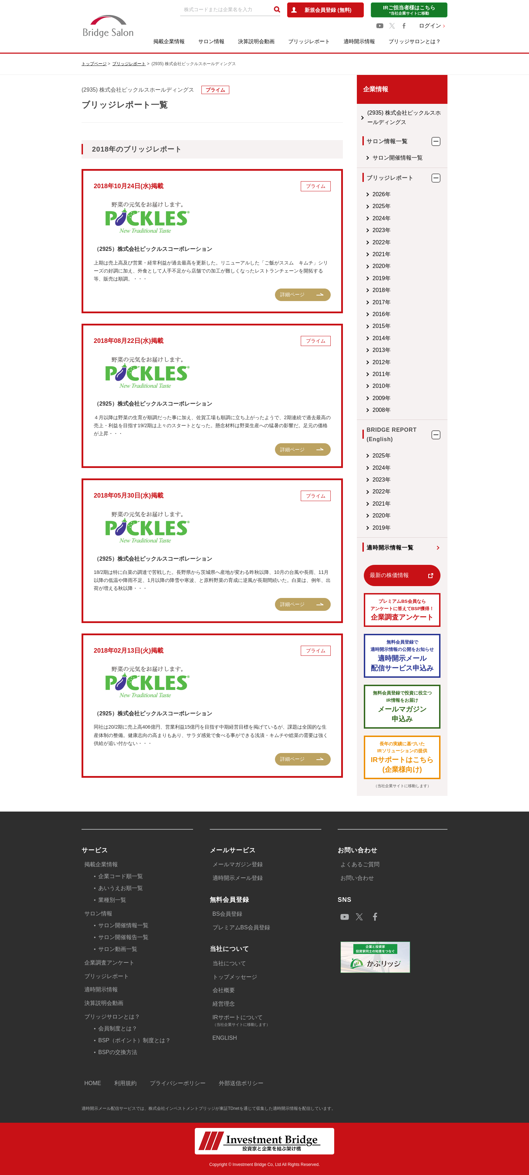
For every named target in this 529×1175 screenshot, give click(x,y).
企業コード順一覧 (120, 876)
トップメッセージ (235, 977)
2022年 (361, 242)
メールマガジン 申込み (392, 706)
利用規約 (125, 1083)
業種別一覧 (112, 900)
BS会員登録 (227, 914)
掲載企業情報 (169, 41)
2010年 (361, 386)
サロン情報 (211, 41)
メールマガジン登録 (238, 864)
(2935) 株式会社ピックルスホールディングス (391, 117)
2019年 (361, 278)
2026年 (361, 194)
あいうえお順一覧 (120, 888)
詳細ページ (271, 294)
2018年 (361, 290)
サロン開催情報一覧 (377, 158)
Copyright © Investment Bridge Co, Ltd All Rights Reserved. (264, 1164)
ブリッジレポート (309, 41)
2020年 (361, 266)
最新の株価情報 (368, 575)
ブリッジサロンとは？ (415, 41)
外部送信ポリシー (241, 1083)
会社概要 (224, 990)
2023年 (361, 230)
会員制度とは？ (117, 1028)
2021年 (361, 254)
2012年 (361, 362)
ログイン (430, 26)
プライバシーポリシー (178, 1083)
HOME (92, 1083)
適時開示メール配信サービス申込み (392, 655)
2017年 (361, 302)
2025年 (361, 206)
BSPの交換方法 (117, 1052)
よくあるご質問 (360, 864)
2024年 (361, 218)
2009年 (361, 398)
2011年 (361, 374)
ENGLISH (225, 1038)
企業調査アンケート (392, 609)
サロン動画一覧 (117, 949)
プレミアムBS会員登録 (241, 927)
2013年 (361, 350)
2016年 (361, 314)
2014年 (361, 338)
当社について (229, 963)
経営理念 (224, 1004)
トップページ (94, 63)
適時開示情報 (359, 41)
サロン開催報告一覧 (123, 937)
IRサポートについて (267, 1021)
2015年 (361, 326)
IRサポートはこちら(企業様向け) (392, 757)
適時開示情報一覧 (369, 548)
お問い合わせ (357, 878)
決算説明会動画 (256, 41)
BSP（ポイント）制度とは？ (134, 1040)
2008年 (361, 410)
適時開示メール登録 (238, 878)
